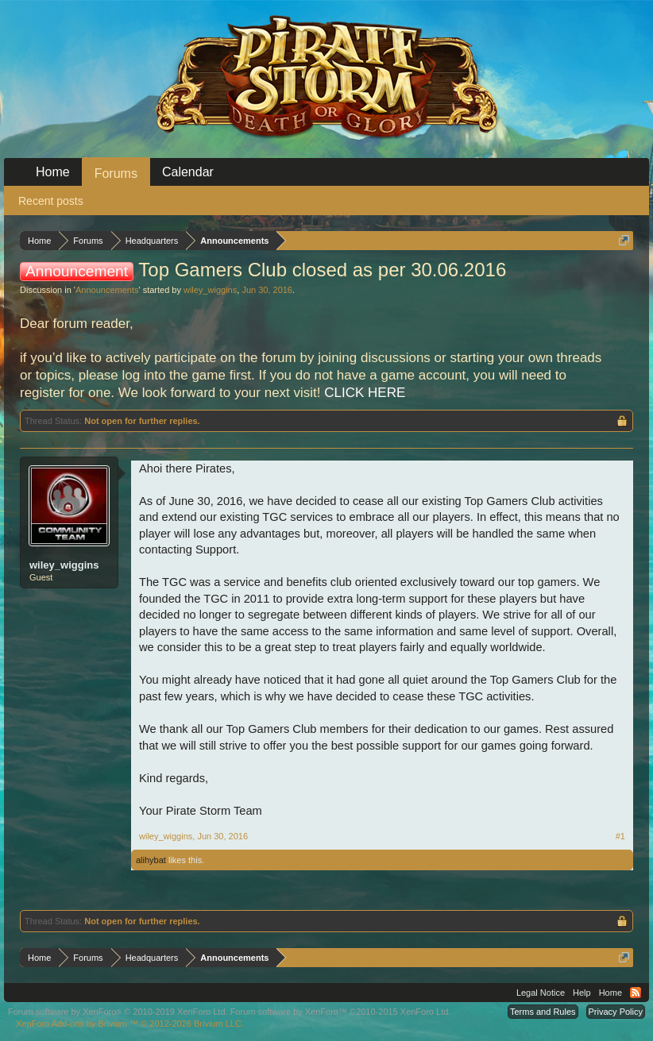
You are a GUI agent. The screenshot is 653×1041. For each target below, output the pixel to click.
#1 (620, 836)
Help (582, 992)
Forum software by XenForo (118, 1011)
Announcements (107, 290)
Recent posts (50, 201)
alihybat (151, 860)
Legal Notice (540, 992)
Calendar (188, 172)
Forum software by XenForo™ (340, 1011)
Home (53, 172)
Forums (116, 173)
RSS (635, 992)
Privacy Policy (616, 1011)
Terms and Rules (543, 1011)
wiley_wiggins (210, 290)
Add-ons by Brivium (130, 1023)
